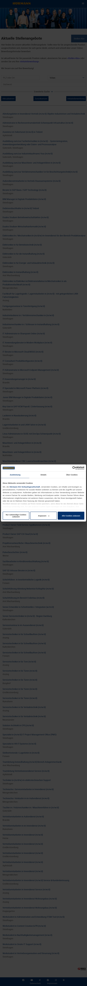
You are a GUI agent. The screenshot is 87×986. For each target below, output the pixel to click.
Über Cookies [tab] (72, 475)
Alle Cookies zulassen (71, 516)
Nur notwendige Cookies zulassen (16, 516)
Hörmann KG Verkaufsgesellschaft (25, 487)
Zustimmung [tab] (15, 475)
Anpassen (43, 516)
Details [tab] (43, 475)
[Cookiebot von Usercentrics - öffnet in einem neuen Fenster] (74, 468)
